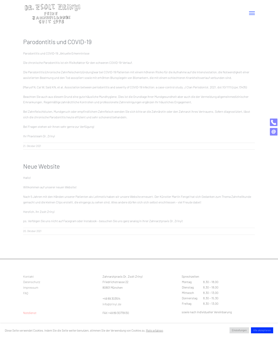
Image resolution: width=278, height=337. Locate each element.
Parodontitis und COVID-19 (57, 41)
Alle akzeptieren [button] (262, 330)
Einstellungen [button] (239, 330)
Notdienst (29, 313)
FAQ (25, 293)
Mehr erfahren (154, 330)
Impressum (30, 287)
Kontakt (28, 276)
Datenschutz (31, 282)
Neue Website (41, 166)
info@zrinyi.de (112, 304)
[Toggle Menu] (252, 13)
